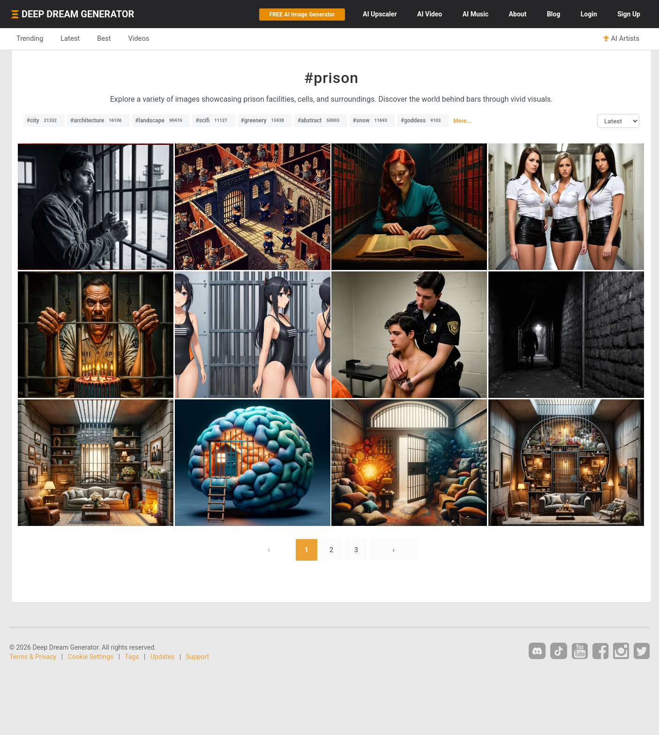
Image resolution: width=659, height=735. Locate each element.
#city (44, 120)
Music (475, 14)
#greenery (265, 120)
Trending (29, 38)
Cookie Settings (91, 656)
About (517, 14)
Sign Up (628, 14)
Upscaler (380, 14)
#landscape (161, 120)
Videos (138, 38)
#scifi (213, 120)
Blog (554, 14)
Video (429, 14)
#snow (372, 120)
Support (197, 656)
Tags (132, 656)
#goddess (423, 120)
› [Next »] (394, 550)
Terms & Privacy (32, 656)
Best (104, 38)
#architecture (98, 120)
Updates (162, 656)
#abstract (321, 120)
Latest (70, 38)
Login (589, 14)
